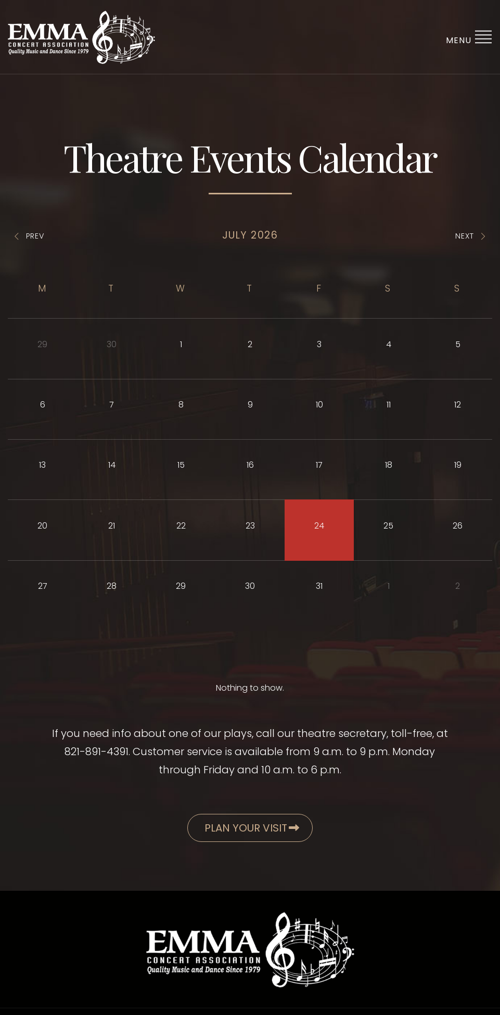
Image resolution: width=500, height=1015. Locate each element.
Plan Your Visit (251, 828)
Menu (469, 37)
